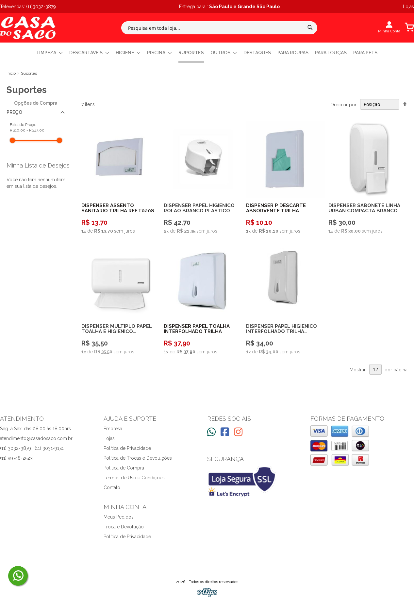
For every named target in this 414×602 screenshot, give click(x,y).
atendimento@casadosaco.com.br (36, 438)
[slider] (12, 140)
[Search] (310, 27)
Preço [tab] (14, 112)
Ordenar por (343, 104)
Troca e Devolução (124, 526)
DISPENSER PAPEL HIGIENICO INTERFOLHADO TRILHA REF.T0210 (281, 329)
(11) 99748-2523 (16, 458)
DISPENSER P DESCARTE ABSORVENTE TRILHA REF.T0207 (276, 208)
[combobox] (219, 27)
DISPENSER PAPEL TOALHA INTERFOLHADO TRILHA (197, 329)
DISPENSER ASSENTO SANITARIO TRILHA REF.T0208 (117, 208)
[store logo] (28, 27)
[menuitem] (50, 53)
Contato (112, 487)
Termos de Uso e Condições (134, 477)
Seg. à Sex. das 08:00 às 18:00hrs (35, 428)
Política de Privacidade (127, 448)
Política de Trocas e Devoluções (138, 458)
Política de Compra (124, 467)
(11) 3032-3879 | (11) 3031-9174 (32, 448)
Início (12, 73)
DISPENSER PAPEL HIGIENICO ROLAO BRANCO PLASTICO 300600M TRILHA (199, 208)
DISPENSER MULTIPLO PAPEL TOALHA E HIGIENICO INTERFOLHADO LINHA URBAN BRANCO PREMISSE (118, 329)
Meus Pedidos (119, 517)
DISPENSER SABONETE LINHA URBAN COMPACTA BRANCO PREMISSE (364, 208)
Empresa (113, 428)
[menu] (207, 53)
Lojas (109, 438)
